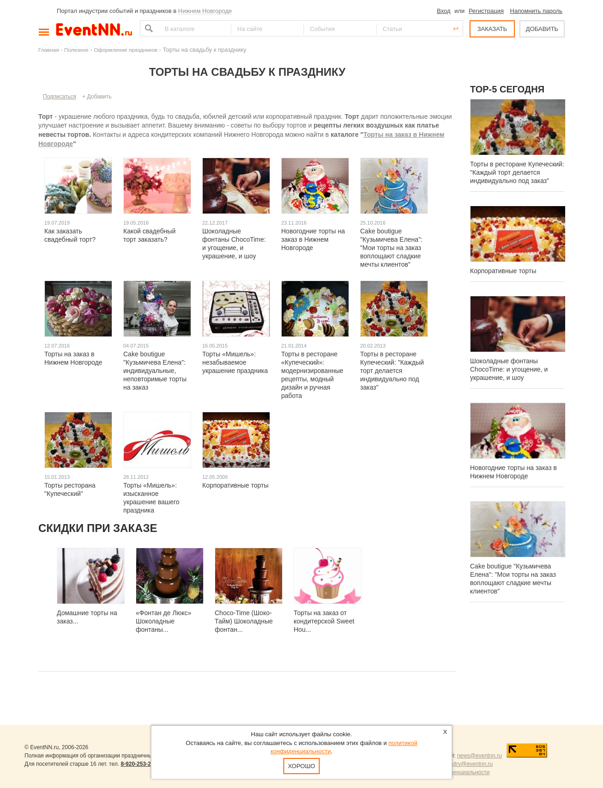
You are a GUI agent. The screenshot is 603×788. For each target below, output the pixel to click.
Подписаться (59, 96)
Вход (443, 10)
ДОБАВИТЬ (542, 28)
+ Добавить (96, 96)
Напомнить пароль (536, 10)
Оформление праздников (125, 50)
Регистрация (486, 10)
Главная (48, 50)
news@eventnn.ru (479, 755)
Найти (148, 28)
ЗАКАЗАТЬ (492, 28)
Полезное (76, 50)
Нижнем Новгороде (205, 10)
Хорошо (301, 766)
